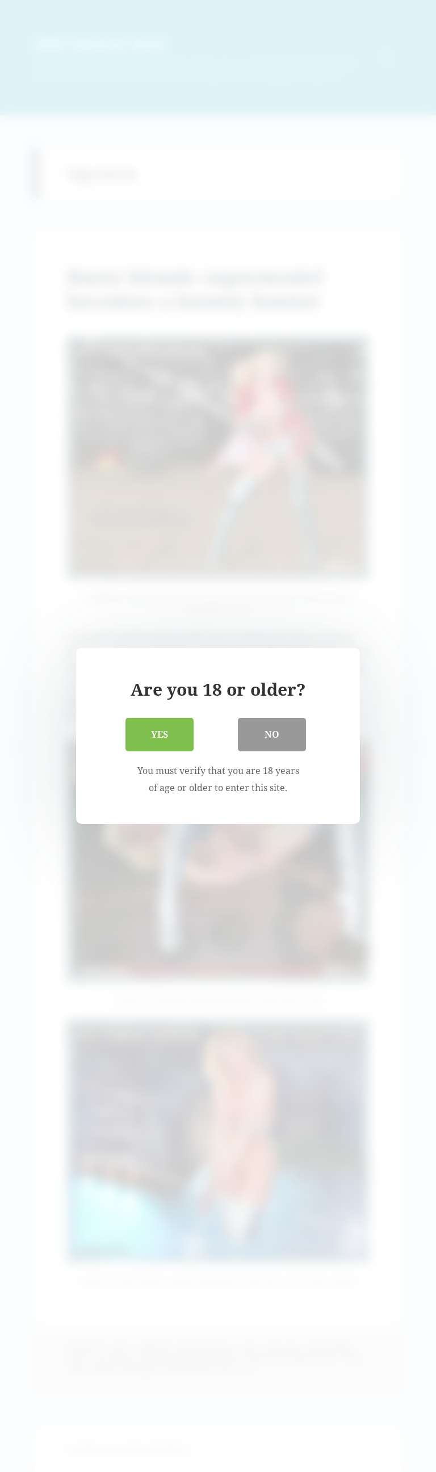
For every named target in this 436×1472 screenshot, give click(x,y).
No (272, 734)
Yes (159, 734)
